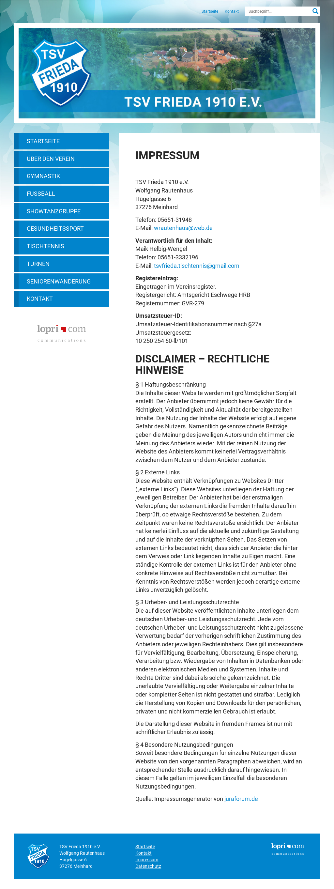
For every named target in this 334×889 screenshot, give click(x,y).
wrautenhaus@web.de (183, 227)
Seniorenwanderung (59, 281)
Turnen (38, 263)
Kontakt (232, 11)
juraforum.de (241, 798)
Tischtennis (45, 246)
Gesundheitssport (55, 228)
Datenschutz (148, 866)
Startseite (210, 11)
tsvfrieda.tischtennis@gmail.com (196, 265)
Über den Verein (51, 158)
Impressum (146, 859)
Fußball (41, 193)
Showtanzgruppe (54, 211)
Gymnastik (43, 176)
